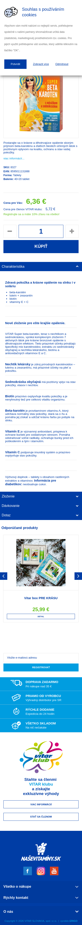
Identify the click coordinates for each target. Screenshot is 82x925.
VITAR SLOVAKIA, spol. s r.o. (40, 921)
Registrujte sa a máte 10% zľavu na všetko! (31, 214)
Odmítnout (62, 64)
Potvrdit (15, 64)
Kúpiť (41, 246)
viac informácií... (13, 158)
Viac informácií (41, 804)
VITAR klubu (41, 784)
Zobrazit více (41, 64)
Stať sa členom (41, 816)
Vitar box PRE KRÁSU (41, 598)
